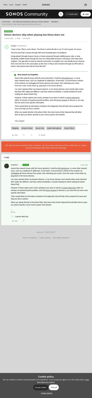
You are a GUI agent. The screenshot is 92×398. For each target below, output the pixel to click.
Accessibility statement (60, 238)
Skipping (15, 128)
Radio (25, 5)
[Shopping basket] (86, 5)
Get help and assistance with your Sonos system (31, 22)
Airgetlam (14, 165)
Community (6, 22)
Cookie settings (45, 238)
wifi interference (67, 78)
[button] (2, 14)
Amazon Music (27, 128)
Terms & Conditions (30, 238)
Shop (5, 5)
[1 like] (19, 216)
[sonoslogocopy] (46, 5)
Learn (11, 5)
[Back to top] (87, 234)
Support (18, 5)
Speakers (54, 22)
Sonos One (40, 128)
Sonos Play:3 (69, 128)
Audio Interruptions (54, 128)
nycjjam (14, 46)
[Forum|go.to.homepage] (27, 14)
